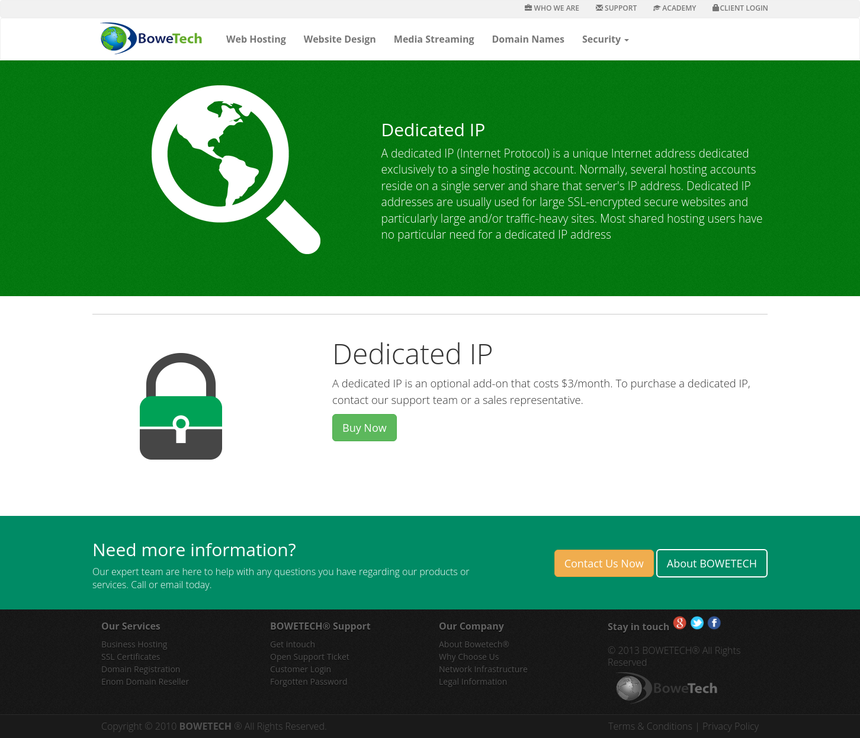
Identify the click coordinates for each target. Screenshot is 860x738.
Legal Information (473, 681)
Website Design (340, 39)
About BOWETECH (712, 563)
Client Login (740, 8)
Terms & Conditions (651, 726)
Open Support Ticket (309, 656)
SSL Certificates (130, 656)
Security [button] (605, 39)
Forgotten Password (309, 681)
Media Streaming (434, 39)
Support (616, 8)
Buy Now (364, 428)
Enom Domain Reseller (145, 681)
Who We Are (552, 8)
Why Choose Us (469, 656)
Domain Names (528, 39)
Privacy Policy (730, 726)
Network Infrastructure (483, 669)
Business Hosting (134, 644)
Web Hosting (256, 39)
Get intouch (292, 644)
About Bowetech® (474, 644)
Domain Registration (140, 669)
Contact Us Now (604, 563)
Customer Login (300, 669)
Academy (674, 8)
